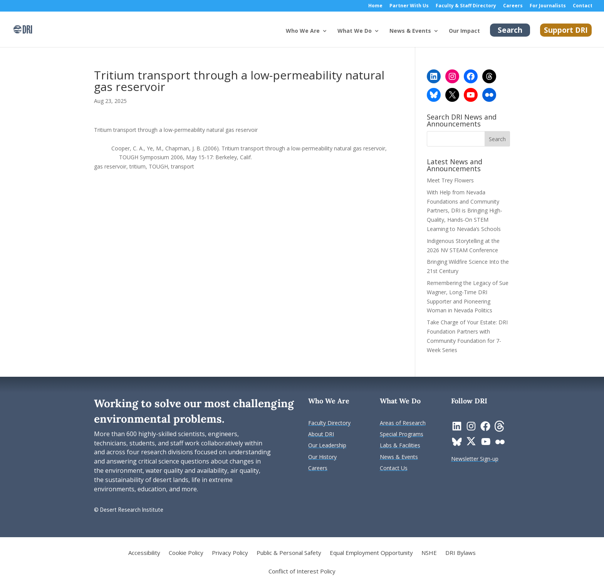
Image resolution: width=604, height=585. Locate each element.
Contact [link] (582, 6)
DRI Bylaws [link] (460, 553)
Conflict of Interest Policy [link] (302, 571)
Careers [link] (513, 6)
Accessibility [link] (144, 553)
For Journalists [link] (548, 6)
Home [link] (375, 6)
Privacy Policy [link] (230, 553)
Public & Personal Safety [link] (289, 553)
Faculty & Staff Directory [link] (466, 6)
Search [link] (510, 30)
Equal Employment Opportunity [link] (371, 553)
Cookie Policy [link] (186, 553)
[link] (22, 28)
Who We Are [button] (303, 31)
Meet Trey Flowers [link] (450, 180)
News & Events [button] (410, 31)
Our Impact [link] (464, 31)
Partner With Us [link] (409, 6)
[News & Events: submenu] (442, 37)
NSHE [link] (429, 553)
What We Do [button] (354, 31)
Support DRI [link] (566, 30)
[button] (497, 139)
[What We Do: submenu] (383, 37)
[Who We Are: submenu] (331, 37)
